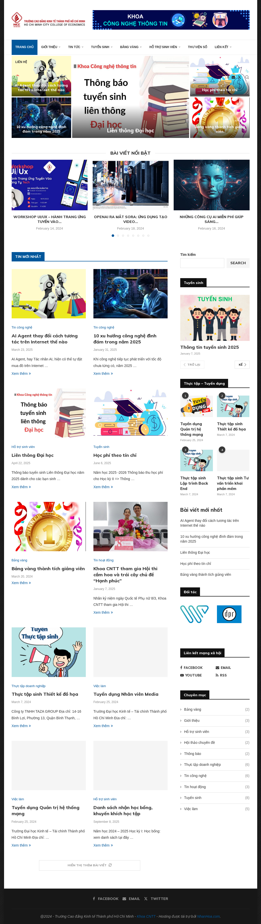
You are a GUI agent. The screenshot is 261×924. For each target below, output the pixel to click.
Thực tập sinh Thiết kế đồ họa (45, 694)
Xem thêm (21, 374)
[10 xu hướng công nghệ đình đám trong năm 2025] (41, 117)
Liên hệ (21, 62)
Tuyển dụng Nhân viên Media (125, 694)
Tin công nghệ (216, 775)
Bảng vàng (129, 47)
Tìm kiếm (188, 255)
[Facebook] (228, 77)
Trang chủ (24, 47)
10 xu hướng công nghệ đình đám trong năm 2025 (41, 129)
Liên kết (221, 47)
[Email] (233, 77)
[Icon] (196, 460)
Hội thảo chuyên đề (216, 742)
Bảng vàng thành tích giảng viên (220, 129)
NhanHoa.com (208, 916)
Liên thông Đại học (130, 130)
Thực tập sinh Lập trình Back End (194, 483)
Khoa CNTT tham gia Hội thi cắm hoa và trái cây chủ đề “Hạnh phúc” (125, 575)
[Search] (247, 77)
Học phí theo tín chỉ (219, 90)
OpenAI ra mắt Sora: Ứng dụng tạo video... (130, 219)
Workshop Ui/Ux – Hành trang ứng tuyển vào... (49, 219)
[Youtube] (197, 675)
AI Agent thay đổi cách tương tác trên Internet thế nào (41, 87)
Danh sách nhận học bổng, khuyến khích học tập (123, 810)
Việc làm (216, 809)
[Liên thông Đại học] (130, 97)
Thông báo (216, 753)
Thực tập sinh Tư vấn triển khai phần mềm (233, 483)
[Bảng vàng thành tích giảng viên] (220, 117)
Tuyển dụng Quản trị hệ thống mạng (191, 429)
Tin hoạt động (216, 787)
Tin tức (74, 47)
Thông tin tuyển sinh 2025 (209, 347)
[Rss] (233, 675)
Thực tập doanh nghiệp (216, 764)
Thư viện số (197, 47)
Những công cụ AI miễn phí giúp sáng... (212, 219)
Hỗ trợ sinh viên (163, 47)
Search (238, 263)
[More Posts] (89, 865)
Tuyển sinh (100, 47)
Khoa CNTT (146, 916)
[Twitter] (239, 77)
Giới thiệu (49, 47)
